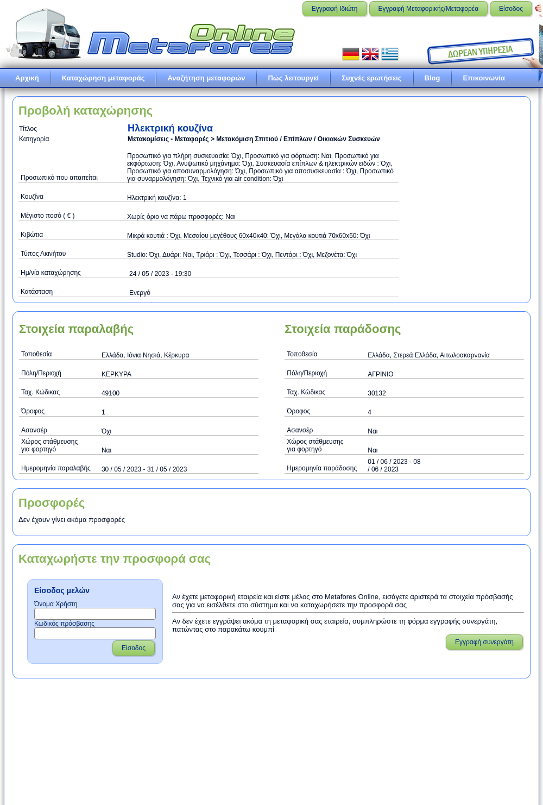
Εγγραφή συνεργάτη (484, 642)
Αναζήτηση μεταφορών (206, 78)
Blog (432, 78)
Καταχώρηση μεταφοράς (103, 78)
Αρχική (27, 78)
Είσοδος (511, 8)
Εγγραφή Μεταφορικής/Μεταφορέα (428, 8)
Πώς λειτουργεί (293, 78)
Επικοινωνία (484, 78)
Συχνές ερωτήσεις (371, 78)
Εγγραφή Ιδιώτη (335, 8)
